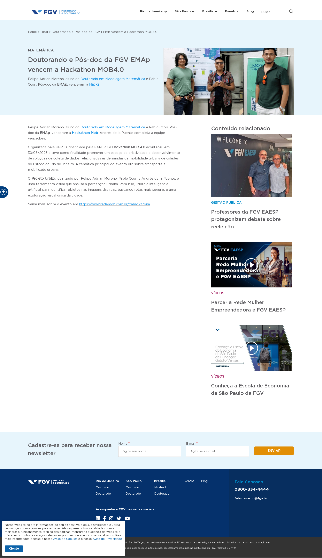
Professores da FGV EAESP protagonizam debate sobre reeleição (246, 219)
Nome (122, 443)
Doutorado (103, 493)
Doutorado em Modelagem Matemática (112, 79)
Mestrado (102, 487)
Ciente (14, 548)
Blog (250, 11)
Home (32, 32)
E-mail (190, 443)
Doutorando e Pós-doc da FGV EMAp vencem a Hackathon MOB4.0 (105, 32)
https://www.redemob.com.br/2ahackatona (114, 204)
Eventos (231, 11)
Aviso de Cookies (65, 539)
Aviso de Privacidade (107, 539)
